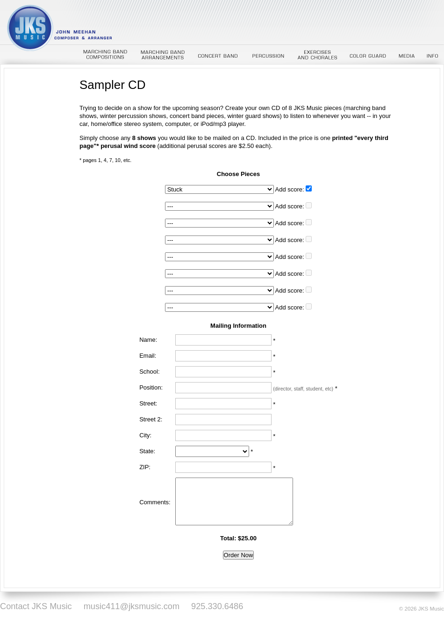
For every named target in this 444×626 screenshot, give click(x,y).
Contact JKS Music (36, 606)
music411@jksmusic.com (131, 606)
